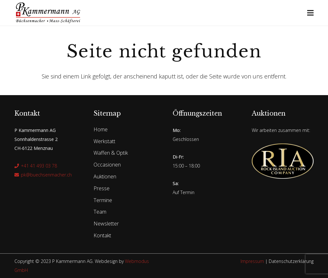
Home (101, 129)
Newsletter (106, 223)
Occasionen (107, 164)
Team (100, 211)
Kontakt (102, 235)
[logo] (48, 13)
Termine (103, 200)
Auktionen (105, 176)
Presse (102, 188)
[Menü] (310, 13)
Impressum (252, 261)
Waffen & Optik (111, 152)
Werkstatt (104, 141)
